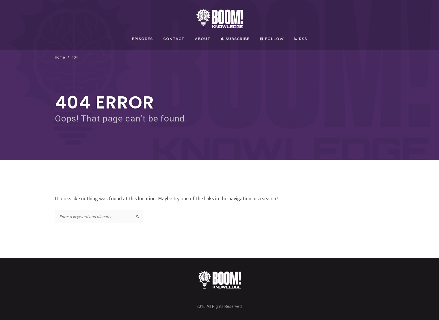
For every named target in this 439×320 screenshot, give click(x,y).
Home (60, 57)
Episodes (142, 39)
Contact (174, 39)
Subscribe (235, 39)
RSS (300, 39)
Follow (272, 39)
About (203, 39)
